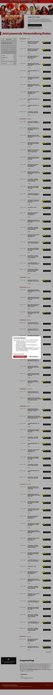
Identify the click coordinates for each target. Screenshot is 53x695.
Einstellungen (33, 356)
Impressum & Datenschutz (18, 354)
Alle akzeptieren (20, 356)
